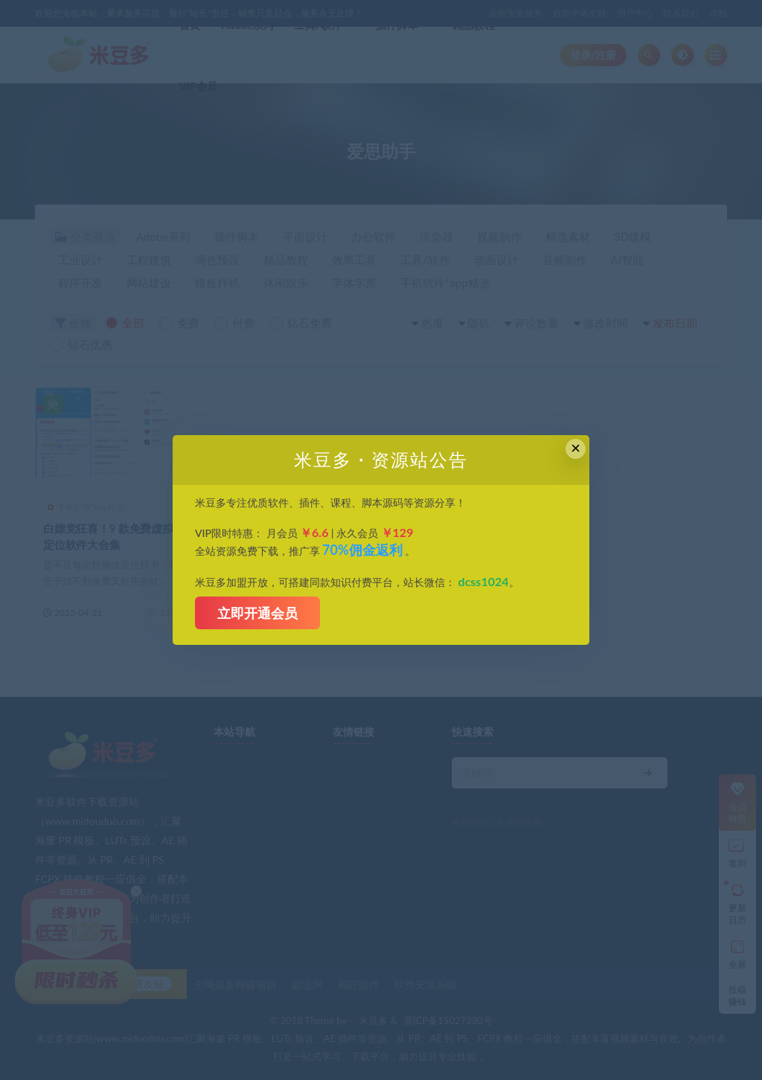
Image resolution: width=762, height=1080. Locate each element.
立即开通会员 (257, 613)
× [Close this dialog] (575, 448)
